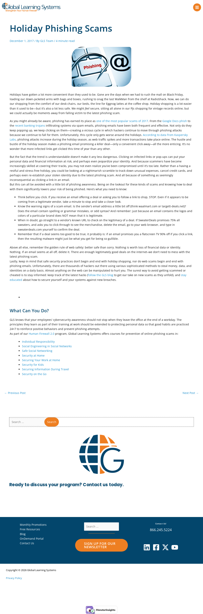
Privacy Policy (14, 578)
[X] (165, 547)
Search (51, 422)
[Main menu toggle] (197, 7)
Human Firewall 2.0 (41, 334)
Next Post (191, 393)
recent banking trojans (30, 126)
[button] (101, 545)
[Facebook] (156, 547)
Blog (23, 534)
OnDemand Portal (32, 539)
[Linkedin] (146, 547)
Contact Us (27, 543)
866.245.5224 (161, 530)
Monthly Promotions (33, 525)
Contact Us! (160, 524)
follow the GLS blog (100, 275)
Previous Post (15, 393)
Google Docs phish (174, 121)
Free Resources (30, 530)
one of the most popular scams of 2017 (122, 121)
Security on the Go (34, 374)
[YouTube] (174, 547)
